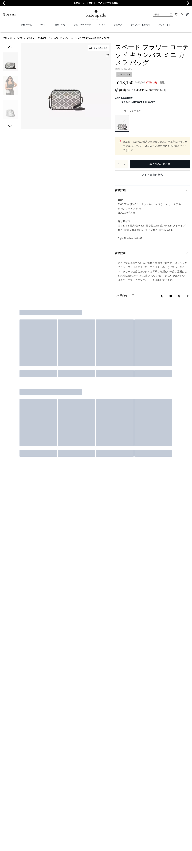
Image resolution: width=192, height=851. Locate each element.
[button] (10, 62)
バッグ (20, 38)
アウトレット (7, 38)
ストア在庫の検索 (152, 174)
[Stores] (9, 15)
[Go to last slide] (4, 3)
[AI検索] (157, 15)
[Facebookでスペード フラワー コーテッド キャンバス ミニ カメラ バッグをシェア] (162, 296)
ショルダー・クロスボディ (38, 38)
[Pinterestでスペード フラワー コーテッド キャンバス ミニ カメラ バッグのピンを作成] (179, 296)
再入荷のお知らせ (160, 164)
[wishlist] (107, 55)
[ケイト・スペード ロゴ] (96, 14)
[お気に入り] (177, 15)
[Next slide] (188, 3)
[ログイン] (182, 15)
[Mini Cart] (188, 14)
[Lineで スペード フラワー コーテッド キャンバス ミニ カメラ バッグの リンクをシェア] (171, 296)
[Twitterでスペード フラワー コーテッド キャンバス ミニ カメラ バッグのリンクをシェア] (188, 296)
